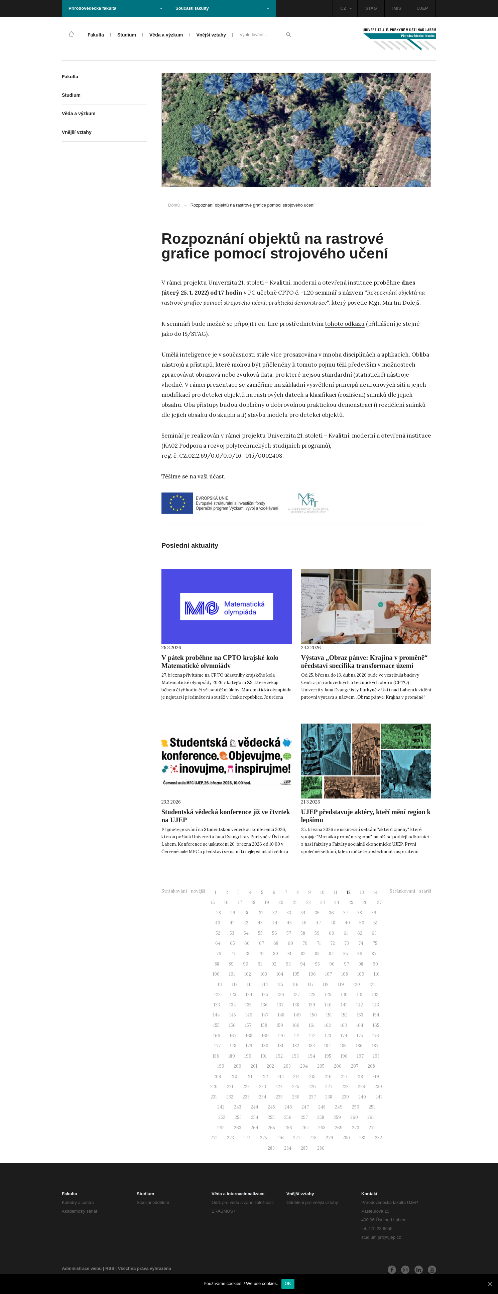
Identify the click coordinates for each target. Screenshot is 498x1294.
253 (238, 1117)
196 (344, 1056)
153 (360, 1015)
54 (246, 933)
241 (378, 1097)
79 (261, 954)
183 (311, 1046)
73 (346, 943)
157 (248, 1025)
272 (214, 1138)
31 (261, 913)
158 (264, 1025)
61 (346, 933)
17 (240, 902)
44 (274, 923)
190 (247, 1056)
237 (312, 1097)
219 (375, 1076)
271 (372, 1128)
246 (288, 1107)
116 (295, 984)
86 (359, 954)
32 (274, 913)
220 (214, 1086)
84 (331, 954)
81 (289, 954)
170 (281, 1036)
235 (279, 1097)
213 (280, 1076)
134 (232, 1005)
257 (304, 1117)
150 (313, 1015)
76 (218, 954)
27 (379, 902)
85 (345, 954)
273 (230, 1138)
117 (311, 984)
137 (280, 1005)
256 (287, 1117)
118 (326, 984)
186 (359, 1046)
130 (344, 994)
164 (359, 1025)
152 (344, 1015)
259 (337, 1117)
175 (360, 1036)
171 (297, 1036)
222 (246, 1086)
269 (339, 1128)
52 (218, 933)
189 (231, 1056)
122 (217, 994)
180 (265, 1046)
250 (355, 1107)
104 (279, 974)
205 (321, 1066)
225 (295, 1086)
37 (345, 913)
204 (304, 1066)
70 (304, 943)
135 (248, 1005)
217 (344, 1076)
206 (338, 1066)
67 (261, 943)
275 (263, 1138)
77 (233, 954)
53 (232, 933)
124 (249, 994)
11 (335, 892)
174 (344, 1036)
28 (218, 913)
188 (216, 1056)
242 (221, 1107)
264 (254, 1128)
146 (248, 1015)
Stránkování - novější (183, 891)
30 (247, 913)
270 (355, 1128)
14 (375, 892)
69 (290, 943)
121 (372, 984)
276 (280, 1138)
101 (232, 974)
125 (265, 994)
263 (237, 1128)
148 (281, 1015)
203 (287, 1066)
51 (376, 923)
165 (376, 1025)
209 (217, 1076)
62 (359, 933)
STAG (371, 8)
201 (254, 1066)
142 (359, 1005)
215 (312, 1076)
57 (288, 933)
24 (336, 902)
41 (232, 923)
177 (217, 1046)
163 (343, 1025)
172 (312, 1036)
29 (232, 913)
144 (216, 1015)
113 (250, 984)
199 (220, 1066)
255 (271, 1117)
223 (262, 1086)
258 (320, 1117)
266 (288, 1128)
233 (246, 1097)
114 (265, 984)
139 (311, 1005)
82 (303, 954)
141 (344, 1005)
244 (254, 1107)
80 (275, 954)
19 (267, 902)
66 (247, 943)
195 (328, 1056)
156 (232, 1025)
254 (254, 1117)
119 (341, 984)
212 (265, 1076)
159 (279, 1025)
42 (245, 923)
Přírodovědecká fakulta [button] (115, 8)
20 (280, 902)
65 (232, 943)
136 (264, 1005)
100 (216, 974)
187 (375, 1046)
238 (328, 1097)
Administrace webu (82, 1268)
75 (375, 943)
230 (378, 1086)
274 (247, 1138)
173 (328, 1036)
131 (360, 994)
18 (253, 902)
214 (296, 1076)
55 (260, 933)
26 (365, 902)
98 (360, 964)
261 (370, 1117)
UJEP (422, 8)
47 (318, 923)
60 (331, 933)
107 (328, 974)
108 (344, 974)
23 (322, 902)
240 (362, 1097)
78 (247, 954)
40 (217, 923)
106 (312, 974)
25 (351, 902)
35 (317, 913)
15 (213, 902)
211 (249, 1076)
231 (214, 1097)
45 (289, 923)
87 (374, 954)
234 (262, 1097)
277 (296, 1138)
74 (360, 943)
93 (288, 964)
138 (296, 1005)
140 (328, 1005)
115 (280, 984)
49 (347, 923)
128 (312, 994)
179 (249, 1046)
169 (265, 1036)
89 (231, 964)
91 (260, 964)
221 (230, 1086)
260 (354, 1117)
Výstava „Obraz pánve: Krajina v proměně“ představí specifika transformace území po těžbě (364, 665)
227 (328, 1086)
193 (295, 1056)
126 (280, 994)
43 (260, 923)
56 (274, 933)
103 (263, 974)
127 (296, 994)
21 (295, 902)
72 (332, 943)
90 (245, 964)
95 (317, 964)
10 (322, 892)
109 (360, 974)
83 (317, 954)
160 (295, 1025)
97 (346, 964)
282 (378, 1138)
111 (220, 984)
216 (328, 1076)
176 (375, 1036)
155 (216, 1025)
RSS (109, 1268)
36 (331, 913)
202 (270, 1066)
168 (249, 1036)
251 (372, 1107)
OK (288, 1283)
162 (327, 1025)
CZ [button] (346, 8)
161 (312, 1025)
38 (359, 913)
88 (217, 964)
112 (235, 984)
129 (328, 994)
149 (297, 1015)
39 (373, 913)
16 (226, 902)
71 (319, 943)
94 (302, 964)
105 (296, 974)
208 (371, 1066)
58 (302, 933)
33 (288, 913)
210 (234, 1076)
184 (327, 1046)
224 (279, 1086)
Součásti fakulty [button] (222, 8)
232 (229, 1097)
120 (356, 984)
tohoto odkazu (345, 323)
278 (313, 1138)
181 (280, 1046)
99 (375, 964)
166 (216, 1036)
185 (343, 1046)
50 (361, 923)
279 (329, 1138)
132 (375, 994)
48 (332, 923)
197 (360, 1056)
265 (271, 1128)
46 (303, 923)
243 (237, 1107)
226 (312, 1086)
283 (271, 1148)
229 (361, 1086)
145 (232, 1015)
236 (295, 1097)
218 (360, 1076)
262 (221, 1128)
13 (362, 892)
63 (374, 933)
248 (322, 1107)
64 (218, 943)
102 (247, 974)
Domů (174, 205)
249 (339, 1107)
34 (302, 913)
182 (296, 1046)
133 (217, 1005)
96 (332, 964)
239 (345, 1097)
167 (233, 1036)
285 (304, 1148)
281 (362, 1138)
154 (376, 1015)
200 (237, 1066)
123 (233, 994)
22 (308, 902)
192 (279, 1056)
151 (329, 1015)
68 (275, 943)
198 (376, 1056)
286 (321, 1148)
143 (375, 1005)
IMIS (396, 8)
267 (305, 1128)
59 (317, 933)
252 (221, 1117)
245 (271, 1107)
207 (354, 1066)
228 (345, 1086)
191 (264, 1056)
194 (311, 1056)
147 (265, 1015)
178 (233, 1046)
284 (287, 1148)
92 (273, 964)
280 (346, 1138)
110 (377, 974)
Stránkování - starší (410, 891)
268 (322, 1128)
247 (305, 1107)
